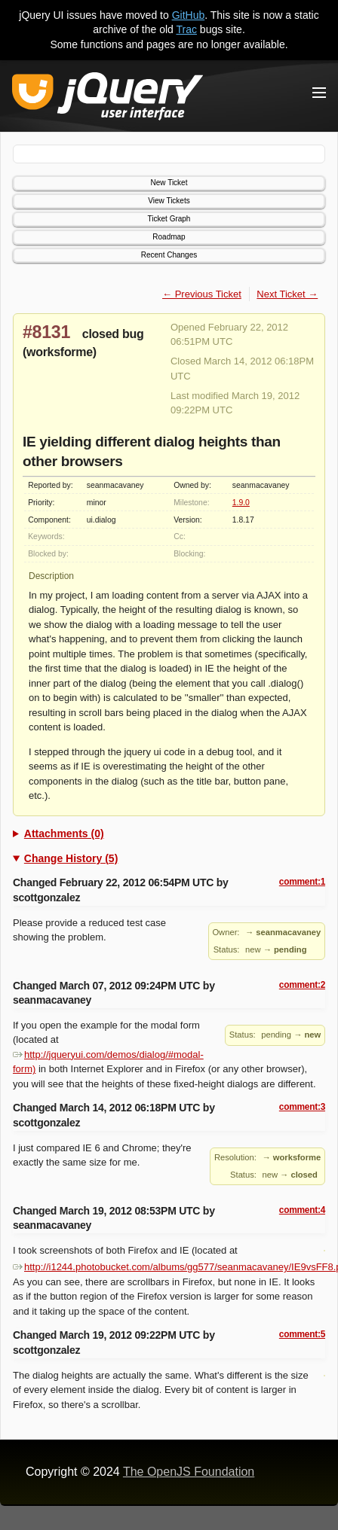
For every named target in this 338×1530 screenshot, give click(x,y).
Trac (186, 29)
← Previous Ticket (201, 294)
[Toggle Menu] (319, 92)
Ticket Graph (169, 219)
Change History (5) (71, 858)
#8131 (46, 332)
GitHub (188, 15)
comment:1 (302, 881)
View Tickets (168, 201)
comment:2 (302, 985)
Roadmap (168, 237)
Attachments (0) (64, 833)
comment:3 (302, 1107)
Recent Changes (169, 255)
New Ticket (169, 182)
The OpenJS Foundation (188, 1471)
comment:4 (302, 1210)
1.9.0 (241, 502)
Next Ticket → (287, 294)
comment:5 (302, 1334)
